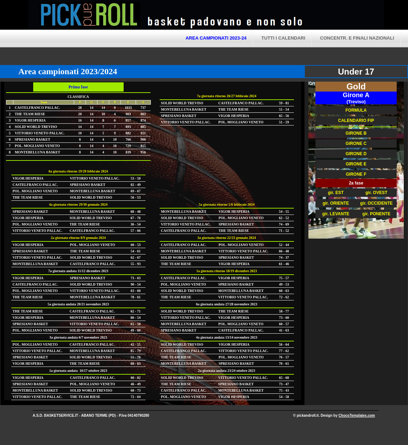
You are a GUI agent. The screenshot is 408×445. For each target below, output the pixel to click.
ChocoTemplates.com (356, 415)
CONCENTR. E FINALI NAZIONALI (357, 38)
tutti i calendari (283, 38)
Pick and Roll (271, 16)
